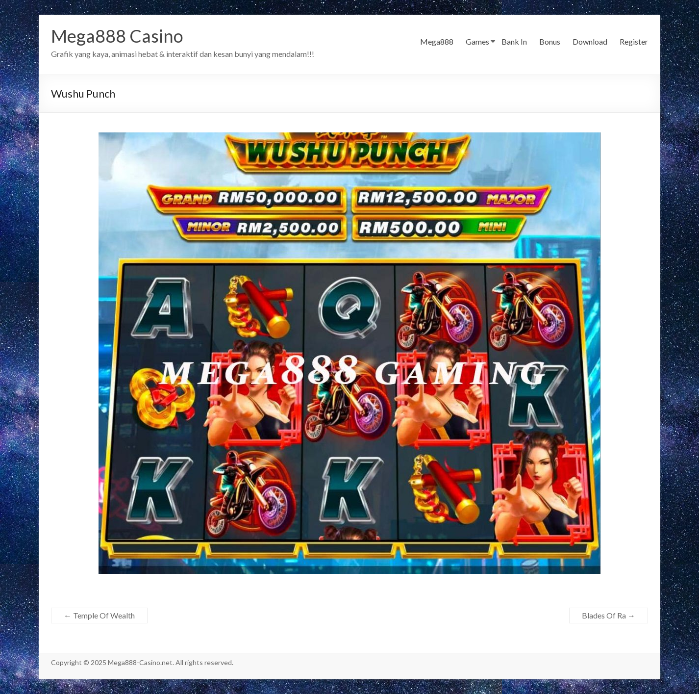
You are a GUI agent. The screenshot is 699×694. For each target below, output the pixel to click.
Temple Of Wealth (99, 615)
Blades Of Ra (608, 615)
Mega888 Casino (117, 36)
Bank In (514, 41)
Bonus (549, 41)
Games (477, 41)
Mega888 (436, 41)
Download (590, 41)
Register (634, 41)
